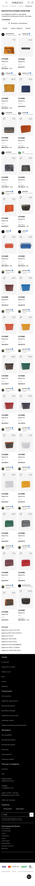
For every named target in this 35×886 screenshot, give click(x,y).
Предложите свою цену (9, 715)
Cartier (3, 838)
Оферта (14, 871)
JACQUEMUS (5, 836)
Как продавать (6, 735)
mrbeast (8, 73)
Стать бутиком (6, 754)
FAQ (2, 774)
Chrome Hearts (5, 828)
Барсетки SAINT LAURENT (10, 647)
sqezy (7, 231)
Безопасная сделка (8, 706)
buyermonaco (26, 585)
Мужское (4, 6)
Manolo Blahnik (5, 843)
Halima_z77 (25, 73)
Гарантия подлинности (9, 701)
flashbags (25, 33)
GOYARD (13, 6)
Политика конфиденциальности (26, 871)
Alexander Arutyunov (7, 846)
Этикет (3, 681)
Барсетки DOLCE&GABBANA (11, 644)
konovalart (9, 112)
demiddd (8, 152)
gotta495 (25, 191)
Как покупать (6, 696)
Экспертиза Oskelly (8, 740)
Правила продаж (5, 871)
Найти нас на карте (8, 800)
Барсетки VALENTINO (9, 642)
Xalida (24, 112)
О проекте (5, 662)
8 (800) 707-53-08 (7, 781)
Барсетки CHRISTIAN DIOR (11, 650)
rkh (23, 152)
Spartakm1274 (10, 33)
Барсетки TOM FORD (8, 639)
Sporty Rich (4, 848)
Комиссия (4, 749)
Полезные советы (7, 720)
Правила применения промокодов (13, 725)
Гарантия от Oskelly (8, 667)
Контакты (4, 769)
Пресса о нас (6, 672)
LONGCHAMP (5, 841)
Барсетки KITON (7, 636)
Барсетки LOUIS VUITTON (10, 630)
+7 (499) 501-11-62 (7, 788)
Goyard (3, 833)
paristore (8, 191)
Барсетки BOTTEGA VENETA (11, 633)
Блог (3, 676)
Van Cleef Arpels (6, 831)
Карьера (4, 686)
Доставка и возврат (8, 711)
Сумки (21, 6)
